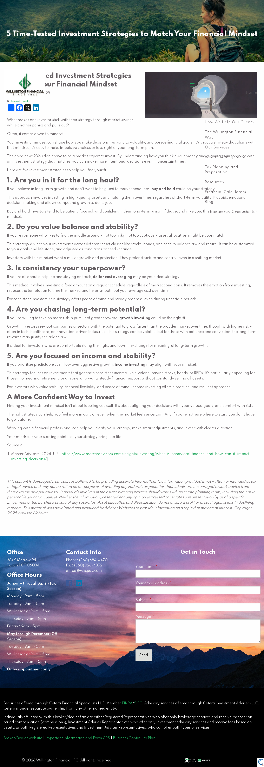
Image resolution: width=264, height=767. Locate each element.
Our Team (214, 112)
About (211, 102)
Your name (163, 567)
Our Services (217, 147)
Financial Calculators (225, 192)
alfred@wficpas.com (84, 571)
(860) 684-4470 (93, 560)
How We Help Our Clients (229, 122)
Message (161, 617)
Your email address (170, 583)
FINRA (127, 703)
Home (251, 93)
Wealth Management (225, 157)
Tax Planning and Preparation (221, 169)
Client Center (244, 212)
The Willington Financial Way (228, 134)
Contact (217, 212)
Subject (160, 600)
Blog (209, 202)
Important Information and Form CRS (77, 738)
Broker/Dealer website (23, 738)
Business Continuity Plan (134, 738)
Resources (214, 182)
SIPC (138, 703)
